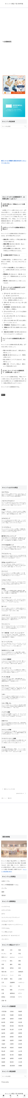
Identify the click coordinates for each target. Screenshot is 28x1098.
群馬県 (12, 1022)
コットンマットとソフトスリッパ (10, 917)
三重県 (3, 1040)
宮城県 (12, 1015)
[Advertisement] (14, 24)
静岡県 (12, 1036)
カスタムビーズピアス (7, 921)
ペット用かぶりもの (6, 931)
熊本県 (12, 1062)
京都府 (20, 1040)
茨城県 (20, 1018)
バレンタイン (5, 939)
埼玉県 (20, 1022)
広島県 (12, 1051)
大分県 (20, 1062)
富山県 (12, 1029)
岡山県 (3, 1051)
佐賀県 (20, 1058)
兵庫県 (12, 1044)
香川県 (12, 1054)
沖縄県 (20, 1065)
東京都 (12, 1026)
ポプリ (3, 913)
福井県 (3, 1033)
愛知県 (20, 1036)
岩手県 (3, 1015)
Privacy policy (5, 1082)
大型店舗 (3, 1011)
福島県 (12, 1018)
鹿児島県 (12, 1065)
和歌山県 (3, 1047)
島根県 (20, 1047)
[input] (14, 126)
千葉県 (3, 1026)
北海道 (12, 1011)
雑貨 (3, 394)
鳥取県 (12, 1047)
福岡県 (12, 1058)
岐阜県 (3, 1036)
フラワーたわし (5, 928)
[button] (25, 126)
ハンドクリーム (5, 906)
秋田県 (20, 1015)
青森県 (20, 1011)
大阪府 (3, 1044)
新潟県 (3, 1029)
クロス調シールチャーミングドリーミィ (12, 924)
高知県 (3, 1058)
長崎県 (3, 1062)
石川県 (20, 1029)
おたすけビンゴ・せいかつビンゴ (10, 935)
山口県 (20, 1051)
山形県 (3, 1018)
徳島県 (3, 1054)
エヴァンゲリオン (6, 910)
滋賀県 (12, 1040)
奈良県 (20, 1044)
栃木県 (3, 1022)
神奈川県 (20, 1026)
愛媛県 (20, 1054)
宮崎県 (3, 1065)
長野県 (20, 1033)
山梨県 (12, 1033)
